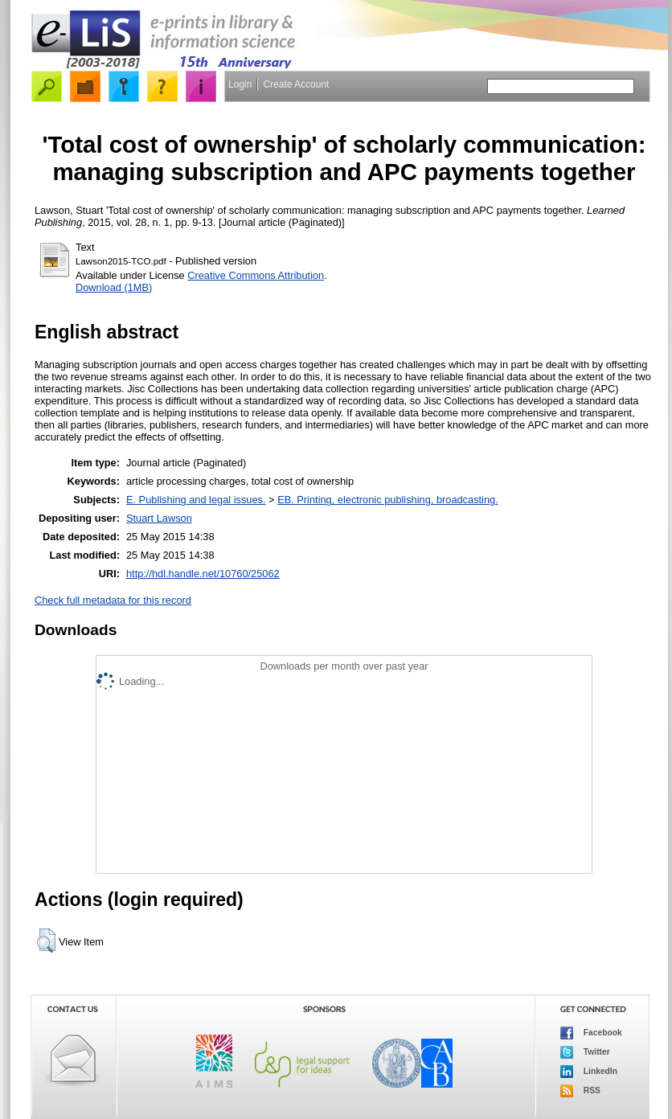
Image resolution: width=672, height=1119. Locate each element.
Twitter (585, 1052)
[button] (46, 940)
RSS (580, 1090)
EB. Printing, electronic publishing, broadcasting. (387, 500)
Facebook (591, 1033)
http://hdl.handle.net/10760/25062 (203, 574)
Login (240, 84)
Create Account (296, 84)
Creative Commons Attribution (255, 275)
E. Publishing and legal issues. (196, 500)
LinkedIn (588, 1071)
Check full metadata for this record (113, 600)
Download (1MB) (114, 287)
